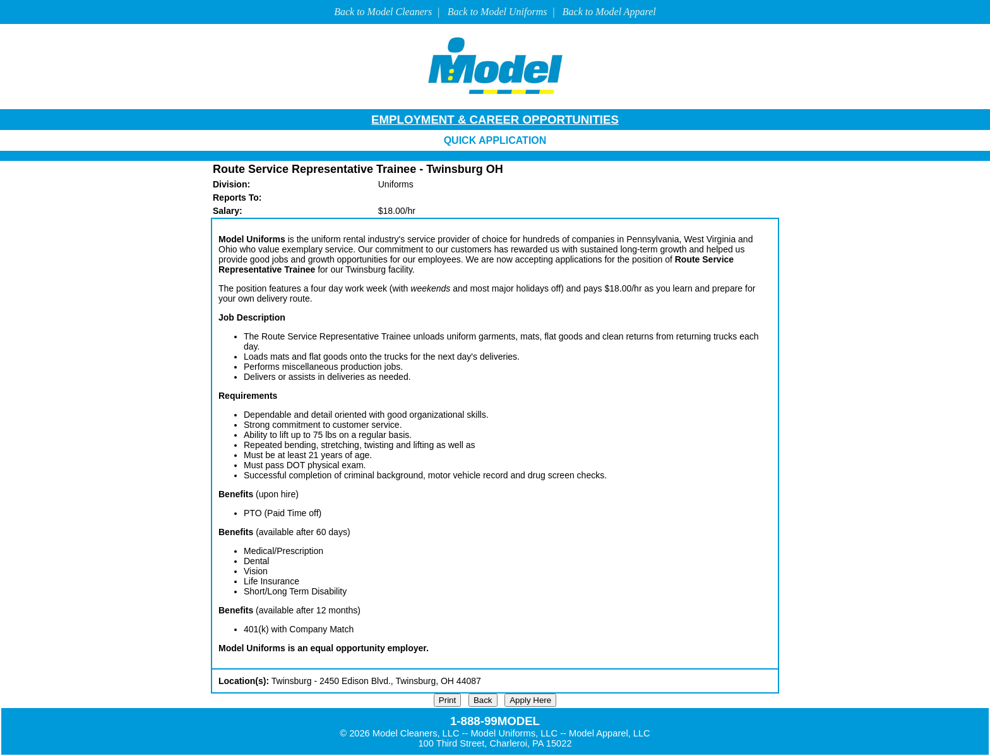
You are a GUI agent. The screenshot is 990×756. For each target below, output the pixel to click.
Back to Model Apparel (609, 11)
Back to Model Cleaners (383, 11)
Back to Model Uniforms (497, 11)
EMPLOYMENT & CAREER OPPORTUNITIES (495, 119)
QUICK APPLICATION (495, 140)
